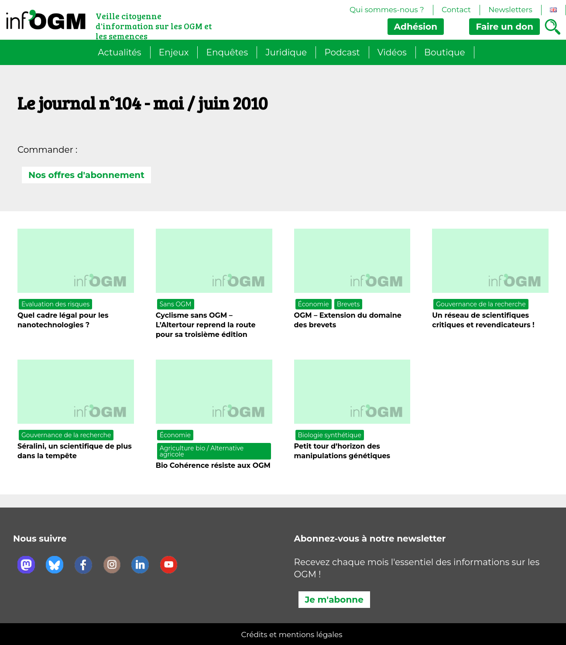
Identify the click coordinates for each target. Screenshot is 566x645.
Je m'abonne (334, 599)
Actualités (119, 52)
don (504, 26)
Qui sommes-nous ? (387, 9)
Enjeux (174, 52)
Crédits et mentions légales (292, 634)
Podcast (342, 52)
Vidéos (392, 52)
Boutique (444, 52)
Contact (456, 9)
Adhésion (415, 26)
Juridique (286, 52)
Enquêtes (227, 52)
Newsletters (510, 9)
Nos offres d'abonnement (86, 175)
